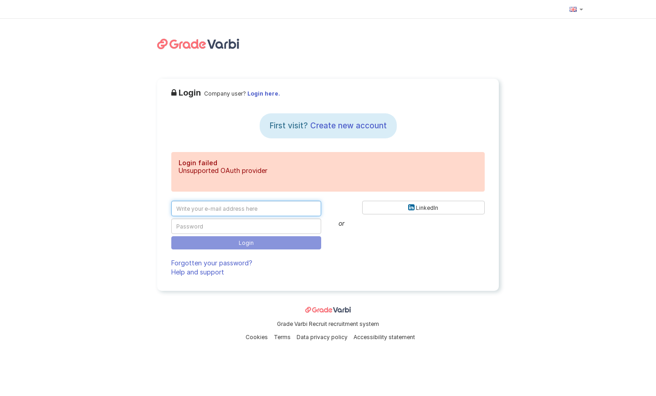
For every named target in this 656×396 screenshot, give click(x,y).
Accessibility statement (384, 337)
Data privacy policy (323, 337)
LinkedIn (423, 207)
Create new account (348, 125)
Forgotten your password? (211, 263)
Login (246, 242)
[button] (576, 9)
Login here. (263, 93)
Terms (283, 337)
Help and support (197, 272)
